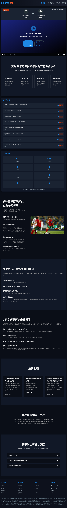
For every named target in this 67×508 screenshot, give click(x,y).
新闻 (64, 3)
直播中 (43, 3)
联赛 (57, 3)
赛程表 (51, 3)
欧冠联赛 (36, 485)
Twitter (53, 493)
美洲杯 (36, 493)
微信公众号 (54, 485)
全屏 (39, 43)
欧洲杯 (36, 488)
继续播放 (28, 43)
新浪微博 (54, 488)
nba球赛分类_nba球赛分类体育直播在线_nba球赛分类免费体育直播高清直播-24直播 (42, 503)
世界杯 (36, 490)
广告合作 (3, 490)
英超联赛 (20, 485)
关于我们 (3, 485)
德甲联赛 (20, 490)
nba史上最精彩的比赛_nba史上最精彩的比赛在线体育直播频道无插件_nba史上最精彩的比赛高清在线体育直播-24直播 (31, 498)
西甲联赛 (20, 488)
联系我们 (3, 488)
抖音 (52, 490)
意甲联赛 (20, 493)
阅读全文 (8, 394)
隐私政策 (3, 493)
